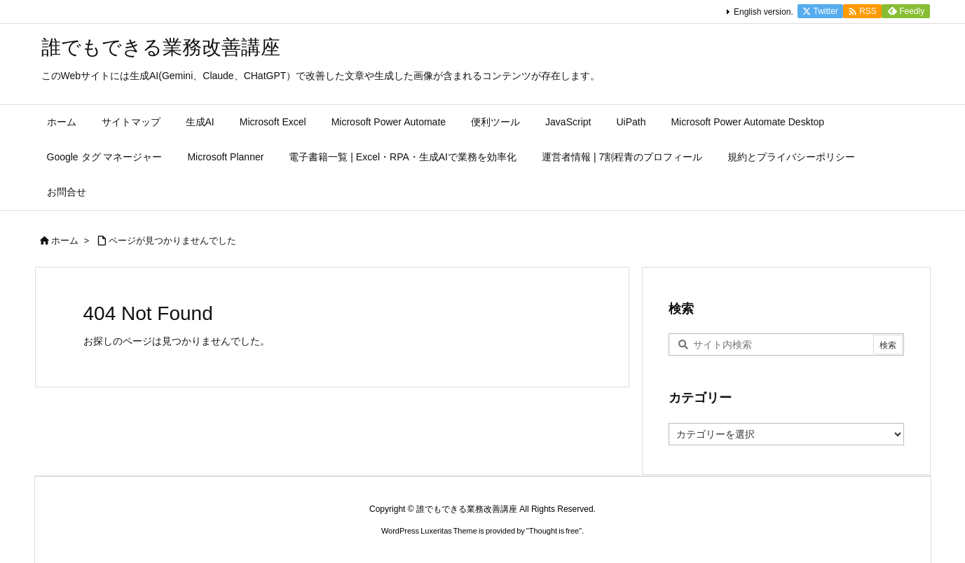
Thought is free (554, 531)
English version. (763, 12)
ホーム (64, 240)
